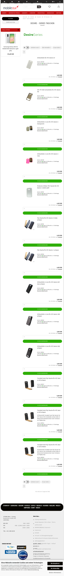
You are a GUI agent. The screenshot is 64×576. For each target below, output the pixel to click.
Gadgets (24, 13)
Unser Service (18, 2)
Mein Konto (36, 546)
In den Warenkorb (42, 84)
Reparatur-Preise (14, 13)
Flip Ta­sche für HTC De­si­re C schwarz (48, 250)
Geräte (4, 13)
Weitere (58, 13)
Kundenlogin (60, 2)
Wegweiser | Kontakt (4, 2)
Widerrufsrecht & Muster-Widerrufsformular (46, 538)
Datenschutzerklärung (33, 569)
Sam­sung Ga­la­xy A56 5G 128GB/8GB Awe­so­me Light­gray (10, 48)
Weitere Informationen (55, 572)
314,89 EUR (10, 54)
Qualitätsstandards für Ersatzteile (41, 558)
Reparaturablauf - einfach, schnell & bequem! (27, 2)
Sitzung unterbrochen (40, 519)
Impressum (38, 530)
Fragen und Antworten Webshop (41, 554)
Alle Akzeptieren (55, 563)
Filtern (10, 18)
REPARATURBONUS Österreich (42, 527)
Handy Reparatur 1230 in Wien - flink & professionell (45, 524)
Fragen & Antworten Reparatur (41, 556)
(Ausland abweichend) (42, 64)
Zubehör (32, 13)
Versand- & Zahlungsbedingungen (44, 535)
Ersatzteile (41, 13)
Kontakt (37, 533)
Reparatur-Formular (12, 2)
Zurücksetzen (10, 22)
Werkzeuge (50, 13)
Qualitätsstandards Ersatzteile (37, 2)
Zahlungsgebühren (40, 541)
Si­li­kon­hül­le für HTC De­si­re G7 (46, 58)
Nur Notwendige (55, 568)
